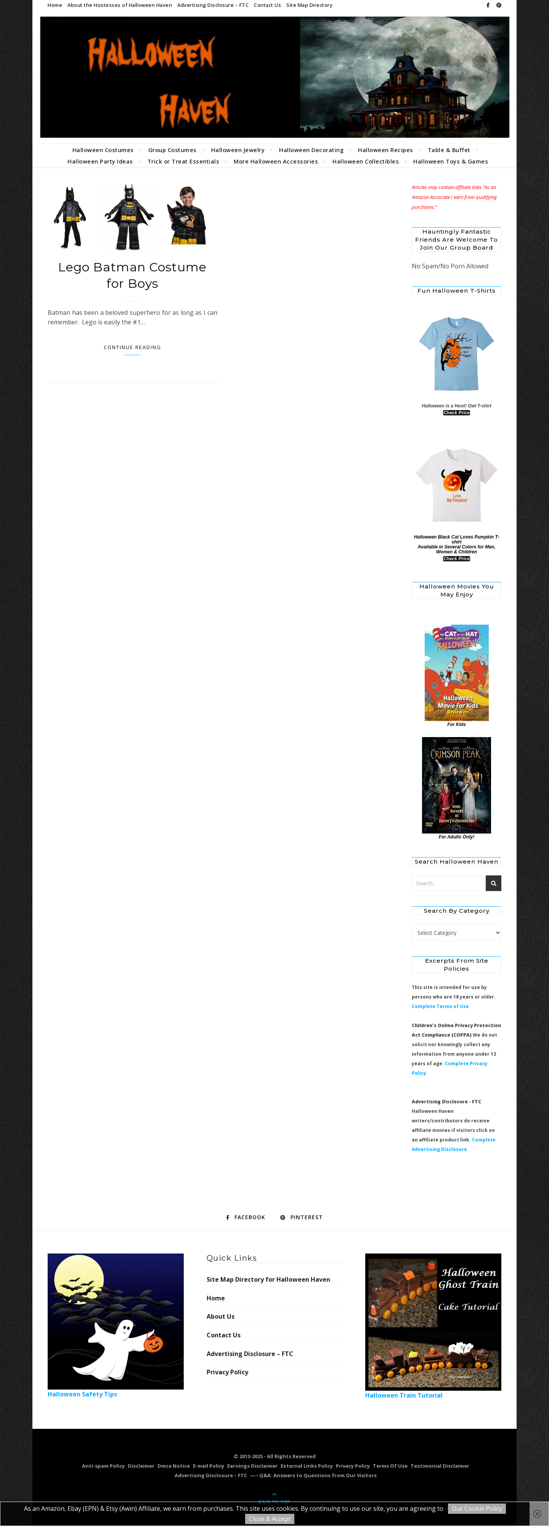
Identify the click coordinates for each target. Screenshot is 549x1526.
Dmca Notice (173, 1465)
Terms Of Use (390, 1465)
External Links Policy (307, 1465)
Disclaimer (141, 1465)
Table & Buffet (449, 150)
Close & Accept (270, 1519)
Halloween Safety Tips (116, 1326)
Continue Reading (132, 347)
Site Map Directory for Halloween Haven (268, 1279)
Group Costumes (172, 150)
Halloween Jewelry (238, 150)
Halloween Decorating (311, 150)
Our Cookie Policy (477, 1508)
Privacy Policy (227, 1372)
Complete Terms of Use (440, 1006)
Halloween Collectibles (365, 161)
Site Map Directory (309, 5)
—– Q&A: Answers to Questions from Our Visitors (313, 1475)
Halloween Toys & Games (450, 161)
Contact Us (267, 5)
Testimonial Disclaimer (440, 1465)
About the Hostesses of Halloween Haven (119, 5)
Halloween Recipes (385, 150)
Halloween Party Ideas (100, 161)
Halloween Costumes (103, 150)
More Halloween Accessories (276, 161)
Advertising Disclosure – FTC (213, 5)
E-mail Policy (208, 1465)
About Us (220, 1316)
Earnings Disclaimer (252, 1465)
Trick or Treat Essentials (184, 161)
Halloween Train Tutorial (433, 1326)
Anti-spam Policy (103, 1465)
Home (55, 5)
